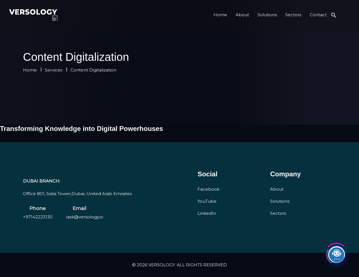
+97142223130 (37, 217)
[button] (334, 14)
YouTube (207, 201)
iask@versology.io (84, 217)
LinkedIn (206, 213)
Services (53, 70)
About (242, 14)
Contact (318, 14)
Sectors (293, 14)
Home (220, 14)
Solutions (267, 14)
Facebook (208, 189)
